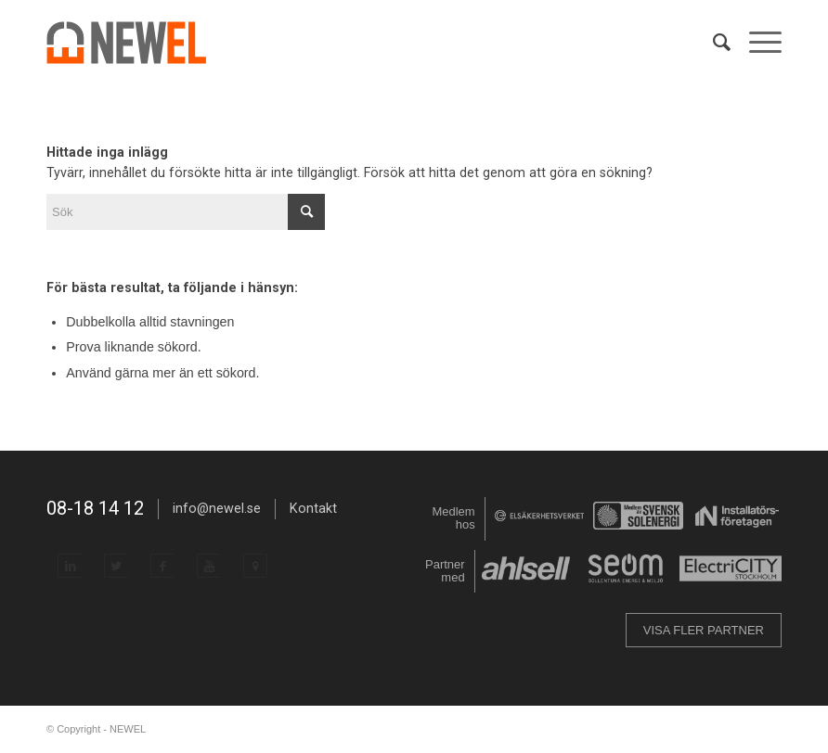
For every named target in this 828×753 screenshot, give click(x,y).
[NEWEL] (137, 42)
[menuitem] (712, 42)
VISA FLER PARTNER (703, 630)
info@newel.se (217, 508)
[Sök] (712, 42)
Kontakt (313, 508)
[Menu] (756, 42)
